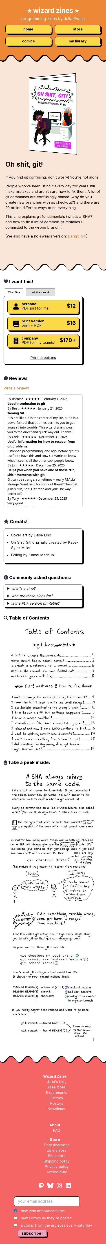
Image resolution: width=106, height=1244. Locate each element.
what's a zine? (23, 588)
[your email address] (47, 1201)
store (78, 29)
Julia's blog (56, 1081)
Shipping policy (57, 1161)
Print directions (43, 357)
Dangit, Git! (77, 236)
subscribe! (32, 1233)
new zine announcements (43, 1211)
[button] (53, 1218)
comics (28, 41)
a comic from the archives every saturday (56, 1225)
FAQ (56, 1130)
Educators (56, 1155)
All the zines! (40, 292)
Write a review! (16, 388)
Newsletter (56, 1109)
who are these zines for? (32, 596)
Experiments (56, 1092)
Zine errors (56, 1150)
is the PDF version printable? (35, 603)
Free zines (57, 1087)
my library (78, 41)
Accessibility (56, 1172)
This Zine (14, 292)
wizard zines (53, 10)
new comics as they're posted (46, 1218)
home (28, 29)
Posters (56, 1103)
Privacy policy (57, 1166)
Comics (57, 1098)
